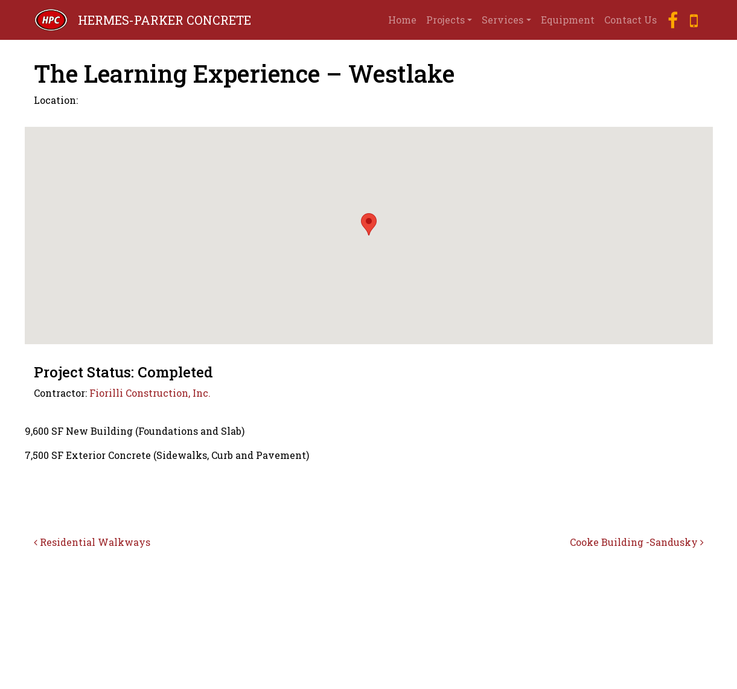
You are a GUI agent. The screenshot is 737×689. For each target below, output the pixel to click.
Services (502, 19)
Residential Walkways (92, 542)
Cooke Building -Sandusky (637, 542)
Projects (445, 19)
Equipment (568, 19)
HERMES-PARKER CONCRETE (164, 20)
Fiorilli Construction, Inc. (150, 392)
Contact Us (630, 19)
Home (402, 19)
